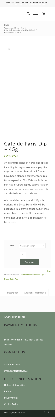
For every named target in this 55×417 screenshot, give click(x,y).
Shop (6, 24)
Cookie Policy (11, 404)
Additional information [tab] (35, 292)
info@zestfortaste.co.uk (36, 4)
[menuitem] (27, 14)
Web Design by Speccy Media (14, 412)
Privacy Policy (11, 397)
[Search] (27, 14)
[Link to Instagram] (48, 412)
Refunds (8, 391)
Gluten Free (14, 279)
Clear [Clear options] (49, 271)
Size (12, 245)
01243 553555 (15, 4)
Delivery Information (14, 384)
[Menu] (34, 14)
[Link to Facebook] (44, 412)
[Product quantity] (23, 255)
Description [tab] (12, 292)
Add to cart (29, 262)
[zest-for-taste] (23, 14)
